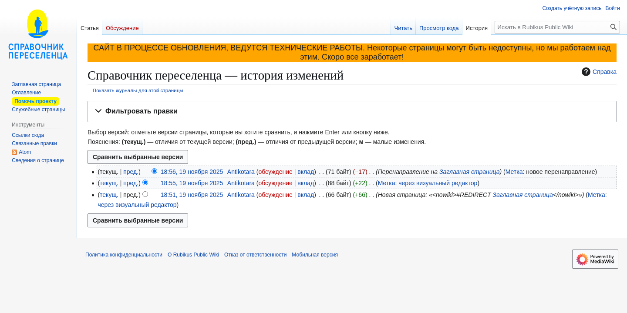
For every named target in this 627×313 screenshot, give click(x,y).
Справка (598, 71)
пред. (130, 171)
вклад (305, 171)
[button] (352, 111)
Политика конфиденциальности (123, 255)
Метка (514, 171)
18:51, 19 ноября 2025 (192, 194)
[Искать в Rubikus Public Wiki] (557, 27)
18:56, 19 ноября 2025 (192, 171)
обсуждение (275, 171)
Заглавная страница (469, 171)
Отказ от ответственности (255, 255)
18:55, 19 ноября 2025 (192, 183)
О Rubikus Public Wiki (193, 255)
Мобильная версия (315, 255)
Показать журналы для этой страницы (138, 90)
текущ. (109, 183)
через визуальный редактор (437, 183)
